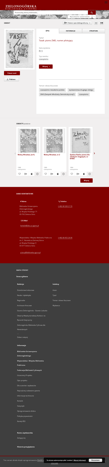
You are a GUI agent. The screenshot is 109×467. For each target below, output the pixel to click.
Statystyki (20, 406)
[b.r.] (41, 51)
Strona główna (22, 276)
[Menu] (106, 2)
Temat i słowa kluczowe (62, 300)
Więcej (86, 180)
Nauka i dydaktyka (24, 295)
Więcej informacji (80, 460)
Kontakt (20, 401)
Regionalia (21, 300)
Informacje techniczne (25, 396)
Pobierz (10, 79)
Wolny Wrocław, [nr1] (26, 155)
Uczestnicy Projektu (24, 375)
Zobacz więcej (22, 337)
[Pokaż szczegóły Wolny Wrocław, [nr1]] (37, 174)
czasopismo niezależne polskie (52, 90)
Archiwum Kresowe (24, 305)
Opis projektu (22, 380)
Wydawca (56, 305)
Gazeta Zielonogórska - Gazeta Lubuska (32, 310)
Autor (55, 290)
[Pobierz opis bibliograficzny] (25, 174)
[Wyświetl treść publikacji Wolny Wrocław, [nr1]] (31, 174)
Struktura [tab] (93, 31)
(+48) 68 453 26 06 (65, 238)
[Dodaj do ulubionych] (96, 23)
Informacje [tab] (70, 31)
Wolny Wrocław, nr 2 (52, 155)
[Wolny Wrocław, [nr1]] (28, 140)
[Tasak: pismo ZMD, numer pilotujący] (19, 49)
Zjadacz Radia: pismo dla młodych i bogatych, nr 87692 (80, 157)
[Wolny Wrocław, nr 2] (54, 140)
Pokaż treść (11, 73)
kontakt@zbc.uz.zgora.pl (29, 225)
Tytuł (54, 295)
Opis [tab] (47, 31)
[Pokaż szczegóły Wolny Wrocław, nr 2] (63, 174)
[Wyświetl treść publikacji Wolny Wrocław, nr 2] (58, 174)
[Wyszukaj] (92, 12)
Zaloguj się (21, 438)
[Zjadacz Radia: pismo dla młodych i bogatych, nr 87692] (80, 140)
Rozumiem (95, 460)
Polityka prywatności (25, 416)
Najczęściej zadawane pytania (28, 391)
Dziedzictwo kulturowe (25, 290)
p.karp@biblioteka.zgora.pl (30, 252)
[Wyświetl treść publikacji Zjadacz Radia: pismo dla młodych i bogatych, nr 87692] (84, 174)
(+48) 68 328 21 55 (65, 206)
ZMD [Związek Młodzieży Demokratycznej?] (57, 94)
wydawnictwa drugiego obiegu (81, 90)
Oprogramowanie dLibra (26, 411)
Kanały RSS (21, 421)
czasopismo (43, 59)
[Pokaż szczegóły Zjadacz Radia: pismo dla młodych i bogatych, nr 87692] (89, 174)
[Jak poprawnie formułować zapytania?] (94, 16)
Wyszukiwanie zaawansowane (80, 17)
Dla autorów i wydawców (26, 385)
